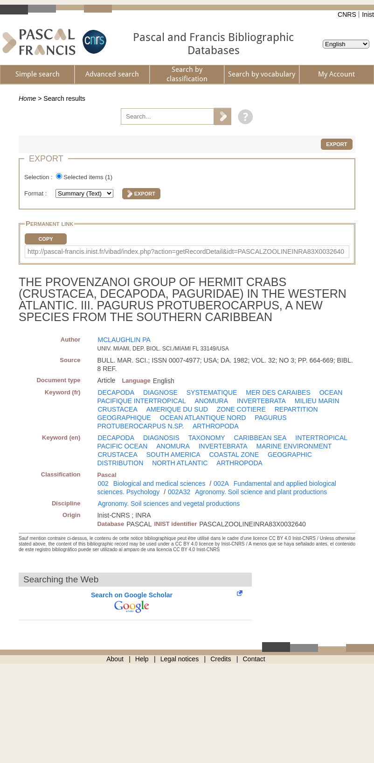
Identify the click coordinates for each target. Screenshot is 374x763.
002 (102, 483)
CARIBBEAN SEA (260, 437)
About (115, 659)
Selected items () (87, 177)
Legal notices (179, 659)
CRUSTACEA (117, 409)
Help (142, 659)
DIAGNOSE (160, 392)
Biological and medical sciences (159, 483)
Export (336, 144)
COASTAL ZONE (234, 454)
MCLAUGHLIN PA (123, 339)
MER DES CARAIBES (278, 392)
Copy (45, 239)
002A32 (179, 492)
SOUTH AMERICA (173, 454)
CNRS (347, 14)
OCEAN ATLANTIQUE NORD (203, 417)
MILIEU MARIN (317, 401)
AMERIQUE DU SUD (177, 409)
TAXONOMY (206, 437)
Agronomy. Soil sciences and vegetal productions (168, 503)
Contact (254, 659)
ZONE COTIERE (241, 409)
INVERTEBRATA (261, 401)
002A (221, 483)
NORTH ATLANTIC (180, 463)
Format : (36, 193)
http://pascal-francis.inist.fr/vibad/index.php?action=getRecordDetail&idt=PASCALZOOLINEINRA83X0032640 (186, 251)
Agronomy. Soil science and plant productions (261, 492)
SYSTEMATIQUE (212, 392)
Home (27, 98)
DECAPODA (115, 392)
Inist (368, 14)
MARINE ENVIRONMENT (294, 446)
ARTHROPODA (216, 426)
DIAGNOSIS (161, 437)
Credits (220, 659)
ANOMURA (211, 401)
